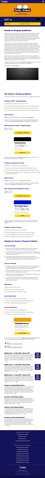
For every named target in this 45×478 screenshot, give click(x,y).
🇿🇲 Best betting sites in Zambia (22, 460)
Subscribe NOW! (22, 333)
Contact (17, 471)
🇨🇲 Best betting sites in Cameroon (22, 462)
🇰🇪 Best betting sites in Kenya (22, 449)
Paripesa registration (8, 221)
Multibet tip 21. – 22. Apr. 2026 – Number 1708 (17, 375)
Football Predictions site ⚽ (22, 434)
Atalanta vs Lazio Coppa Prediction (14, 407)
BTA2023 (22, 215)
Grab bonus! (22, 152)
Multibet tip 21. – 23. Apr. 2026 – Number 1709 (17, 364)
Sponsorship (24, 471)
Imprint (19, 470)
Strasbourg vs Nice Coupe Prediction (14, 417)
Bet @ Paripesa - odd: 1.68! (23, 195)
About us (20, 471)
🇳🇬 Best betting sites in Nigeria (22, 447)
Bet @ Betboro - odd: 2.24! (22, 132)
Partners (27, 471)
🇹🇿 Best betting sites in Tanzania (22, 453)
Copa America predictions (26, 62)
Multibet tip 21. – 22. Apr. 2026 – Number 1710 (17, 353)
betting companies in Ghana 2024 (29, 337)
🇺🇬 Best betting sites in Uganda (22, 455)
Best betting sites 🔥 (22, 436)
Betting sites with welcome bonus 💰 (22, 440)
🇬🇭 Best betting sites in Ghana (22, 451)
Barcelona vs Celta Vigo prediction (13, 397)
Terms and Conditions (24, 470)
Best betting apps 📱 (22, 438)
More (6, 361)
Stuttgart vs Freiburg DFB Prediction (14, 385)
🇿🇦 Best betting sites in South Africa (22, 457)
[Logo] (4, 1)
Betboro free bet (22, 157)
